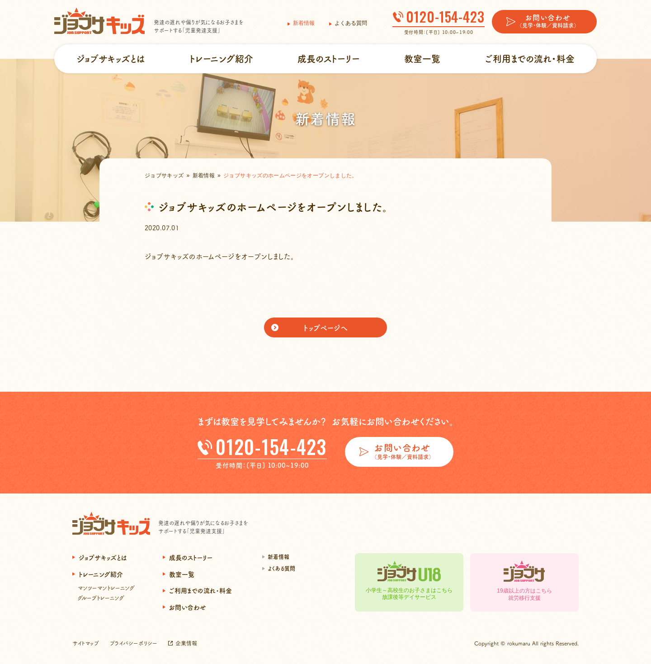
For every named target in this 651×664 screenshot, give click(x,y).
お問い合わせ (187, 607)
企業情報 (186, 643)
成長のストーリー (328, 58)
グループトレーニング (101, 598)
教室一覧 (422, 58)
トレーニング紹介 (221, 58)
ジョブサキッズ (164, 175)
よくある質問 (351, 23)
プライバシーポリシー (133, 643)
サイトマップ (85, 643)
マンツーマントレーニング (106, 588)
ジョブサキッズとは (110, 58)
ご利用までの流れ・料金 (530, 58)
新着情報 (304, 23)
